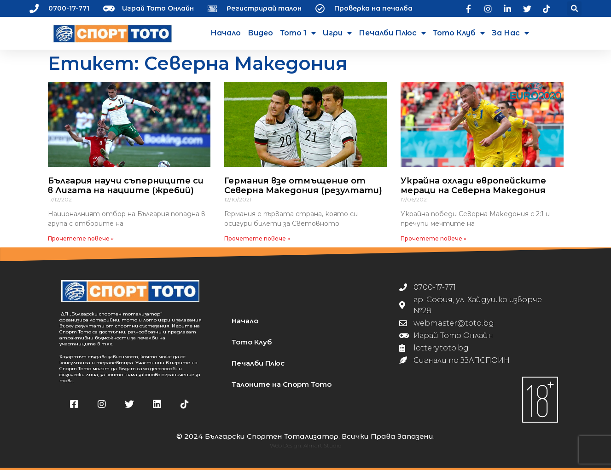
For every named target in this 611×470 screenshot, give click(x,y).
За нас (510, 33)
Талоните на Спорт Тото (282, 384)
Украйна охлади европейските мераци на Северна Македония (473, 186)
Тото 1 (298, 33)
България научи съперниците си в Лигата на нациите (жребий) (126, 186)
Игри (337, 33)
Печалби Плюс (392, 33)
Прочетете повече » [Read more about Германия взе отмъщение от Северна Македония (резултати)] (257, 238)
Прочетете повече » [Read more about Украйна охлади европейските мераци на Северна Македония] (433, 238)
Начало (225, 33)
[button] (574, 8)
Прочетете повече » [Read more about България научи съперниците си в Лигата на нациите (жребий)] (81, 238)
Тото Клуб (459, 33)
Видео (260, 33)
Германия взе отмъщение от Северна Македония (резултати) (303, 186)
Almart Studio (322, 445)
